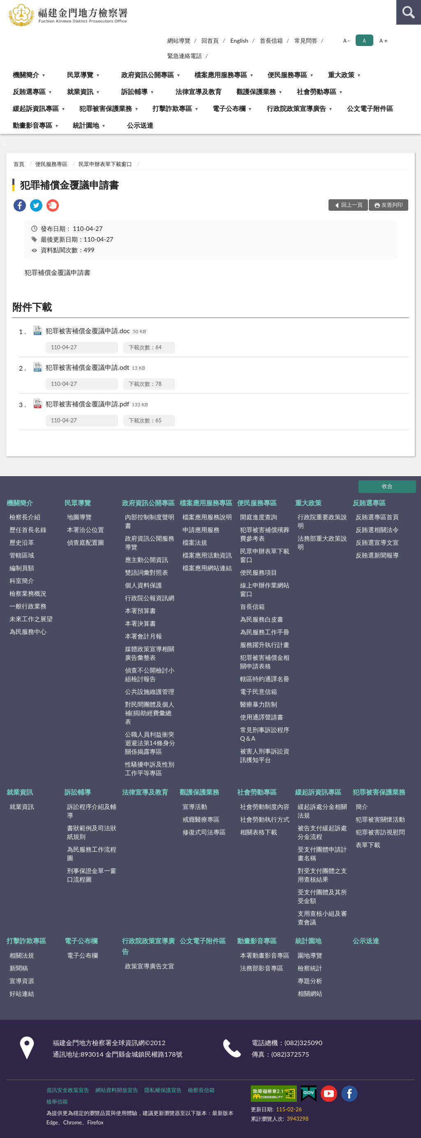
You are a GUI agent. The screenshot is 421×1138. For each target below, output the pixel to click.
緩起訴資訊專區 (36, 108)
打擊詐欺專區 (172, 108)
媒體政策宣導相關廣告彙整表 (149, 653)
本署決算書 (140, 623)
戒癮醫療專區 (201, 819)
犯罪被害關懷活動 (380, 819)
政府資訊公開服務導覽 (149, 542)
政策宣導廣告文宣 (149, 966)
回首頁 (210, 40)
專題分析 (310, 980)
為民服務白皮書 (261, 619)
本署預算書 (140, 610)
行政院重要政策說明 (322, 521)
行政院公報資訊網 (149, 597)
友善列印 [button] (392, 204)
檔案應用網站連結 (207, 567)
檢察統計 (310, 968)
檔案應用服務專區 (220, 74)
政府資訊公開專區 (147, 74)
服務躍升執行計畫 (264, 644)
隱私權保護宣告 (163, 1090)
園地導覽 (310, 955)
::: (7, 6)
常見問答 (305, 40)
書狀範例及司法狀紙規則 (91, 832)
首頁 (19, 164)
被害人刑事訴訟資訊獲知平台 (264, 755)
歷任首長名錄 (27, 529)
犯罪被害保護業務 (105, 108)
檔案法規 (195, 542)
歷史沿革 (21, 542)
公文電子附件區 (370, 108)
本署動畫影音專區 (264, 955)
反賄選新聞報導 (377, 555)
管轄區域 (21, 555)
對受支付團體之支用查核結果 (322, 875)
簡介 (362, 806)
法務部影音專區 (261, 968)
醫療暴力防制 (258, 704)
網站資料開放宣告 (116, 1090)
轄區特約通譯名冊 (264, 678)
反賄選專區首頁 (377, 517)
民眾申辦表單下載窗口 (105, 164)
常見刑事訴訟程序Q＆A (264, 734)
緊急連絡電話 (184, 55)
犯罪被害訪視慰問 (380, 832)
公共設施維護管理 (149, 691)
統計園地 (86, 125)
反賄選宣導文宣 (377, 542)
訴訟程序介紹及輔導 (91, 811)
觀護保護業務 (256, 91)
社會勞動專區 (316, 91)
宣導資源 (21, 980)
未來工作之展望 (31, 618)
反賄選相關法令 (377, 529)
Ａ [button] (364, 40)
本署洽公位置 (85, 529)
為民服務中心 (27, 631)
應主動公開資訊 (146, 559)
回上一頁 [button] (352, 204)
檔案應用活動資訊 (207, 555)
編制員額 (21, 567)
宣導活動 (195, 806)
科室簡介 (21, 580)
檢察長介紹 (24, 517)
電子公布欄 (229, 108)
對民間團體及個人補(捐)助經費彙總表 (149, 712)
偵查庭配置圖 (85, 542)
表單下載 (368, 844)
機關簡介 (26, 74)
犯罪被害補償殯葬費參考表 (264, 534)
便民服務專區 (287, 74)
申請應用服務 (201, 529)
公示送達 (140, 125)
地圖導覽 (79, 517)
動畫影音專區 (32, 125)
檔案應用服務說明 (207, 517)
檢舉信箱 (57, 1101)
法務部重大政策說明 (322, 542)
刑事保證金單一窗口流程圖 (91, 875)
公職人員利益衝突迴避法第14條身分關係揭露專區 (150, 742)
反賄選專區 (29, 91)
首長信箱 (271, 40)
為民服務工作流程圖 (91, 853)
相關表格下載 (258, 832)
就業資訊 (80, 91)
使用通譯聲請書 (261, 717)
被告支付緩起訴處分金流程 (322, 832)
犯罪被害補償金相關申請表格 (264, 662)
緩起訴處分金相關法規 (322, 811)
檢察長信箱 (201, 1090)
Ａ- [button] (346, 40)
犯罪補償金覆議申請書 (69, 185)
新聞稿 (18, 968)
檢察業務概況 (27, 593)
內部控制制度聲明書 (149, 521)
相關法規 (21, 955)
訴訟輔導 (134, 91)
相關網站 (310, 993)
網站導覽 (178, 40)
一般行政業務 (27, 606)
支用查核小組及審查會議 (322, 918)
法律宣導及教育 (199, 91)
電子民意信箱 (258, 691)
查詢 (408, 12)
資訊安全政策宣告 (67, 1090)
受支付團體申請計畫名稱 (322, 853)
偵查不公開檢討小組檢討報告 (149, 674)
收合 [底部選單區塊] (387, 486)
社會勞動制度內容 (264, 806)
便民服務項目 (258, 572)
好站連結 (21, 993)
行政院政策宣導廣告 (296, 108)
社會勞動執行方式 (264, 819)
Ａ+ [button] (382, 40)
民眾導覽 (80, 74)
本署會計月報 (143, 636)
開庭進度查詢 (258, 517)
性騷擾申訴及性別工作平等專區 (149, 768)
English (239, 40)
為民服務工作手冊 (264, 632)
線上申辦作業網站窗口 (264, 589)
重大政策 (341, 74)
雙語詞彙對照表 (146, 572)
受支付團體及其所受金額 (322, 896)
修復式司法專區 (204, 832)
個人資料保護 (143, 585)
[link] (20, 206)
